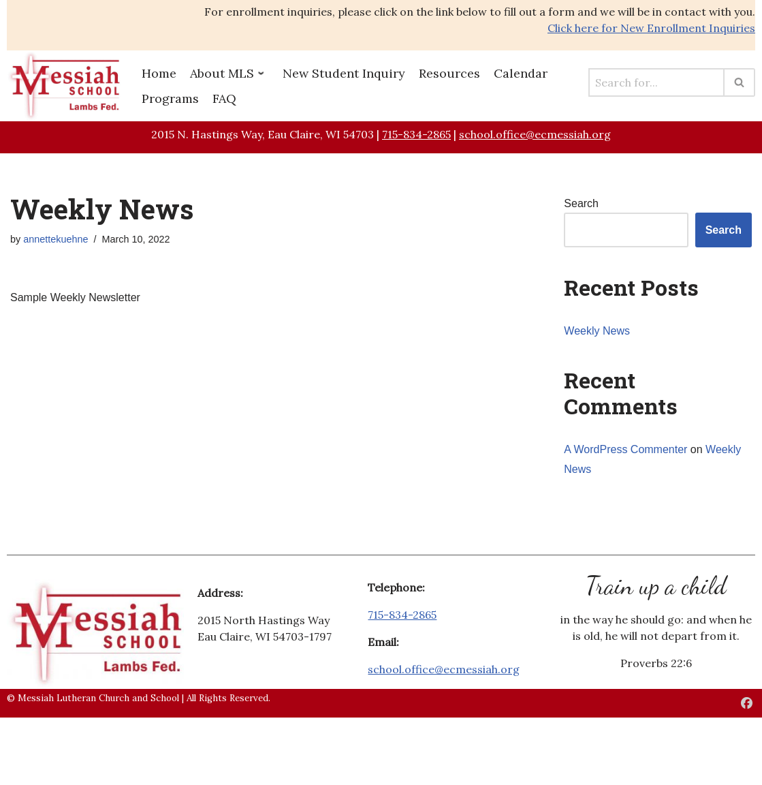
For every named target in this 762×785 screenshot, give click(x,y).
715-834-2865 (416, 134)
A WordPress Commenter (625, 449)
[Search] (656, 82)
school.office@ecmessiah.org (535, 134)
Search (581, 203)
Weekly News (597, 331)
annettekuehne (55, 239)
